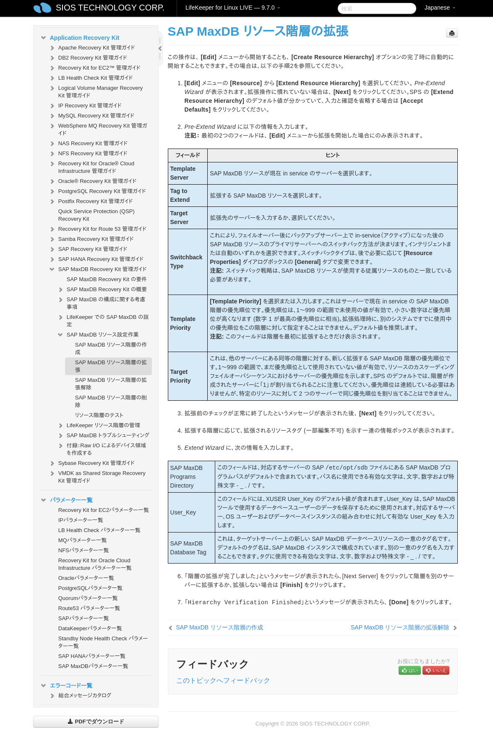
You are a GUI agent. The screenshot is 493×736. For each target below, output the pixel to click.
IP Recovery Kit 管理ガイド (85, 106)
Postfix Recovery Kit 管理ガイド (90, 201)
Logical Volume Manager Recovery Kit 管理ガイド (95, 91)
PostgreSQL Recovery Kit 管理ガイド (97, 191)
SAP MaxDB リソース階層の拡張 (111, 366)
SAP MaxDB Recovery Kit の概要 (102, 289)
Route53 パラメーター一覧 (89, 608)
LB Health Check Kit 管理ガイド (90, 78)
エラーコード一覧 (66, 686)
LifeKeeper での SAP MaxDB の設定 (103, 320)
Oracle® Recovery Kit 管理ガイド (92, 181)
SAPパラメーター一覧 (83, 618)
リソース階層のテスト (99, 415)
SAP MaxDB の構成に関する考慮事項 (101, 302)
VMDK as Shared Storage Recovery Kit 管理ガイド (97, 476)
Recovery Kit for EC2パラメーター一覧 (103, 510)
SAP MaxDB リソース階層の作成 (111, 348)
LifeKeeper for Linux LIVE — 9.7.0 (232, 7)
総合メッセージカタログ (79, 696)
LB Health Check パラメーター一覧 (99, 530)
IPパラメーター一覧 (80, 520)
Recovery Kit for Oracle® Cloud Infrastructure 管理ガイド (91, 166)
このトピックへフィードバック (223, 680)
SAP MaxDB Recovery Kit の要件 (107, 279)
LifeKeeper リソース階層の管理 (98, 425)
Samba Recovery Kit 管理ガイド (91, 239)
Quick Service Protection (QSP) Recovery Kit (96, 215)
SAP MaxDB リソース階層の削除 (111, 401)
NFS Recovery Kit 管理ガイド (88, 154)
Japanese (440, 7)
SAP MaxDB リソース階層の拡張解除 (111, 384)
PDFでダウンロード (96, 721)
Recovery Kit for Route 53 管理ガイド (97, 229)
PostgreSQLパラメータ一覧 (90, 588)
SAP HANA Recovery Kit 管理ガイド (95, 259)
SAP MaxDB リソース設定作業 (98, 335)
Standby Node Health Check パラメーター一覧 (103, 642)
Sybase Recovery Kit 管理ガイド (91, 463)
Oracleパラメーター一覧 (86, 578)
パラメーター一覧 (66, 500)
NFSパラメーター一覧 (83, 550)
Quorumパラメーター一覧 (88, 598)
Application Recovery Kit (80, 38)
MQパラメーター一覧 (82, 540)
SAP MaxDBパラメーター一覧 (93, 666)
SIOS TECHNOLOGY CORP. (110, 7)
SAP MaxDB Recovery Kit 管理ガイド (97, 269)
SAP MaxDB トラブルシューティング (103, 436)
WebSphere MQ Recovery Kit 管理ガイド (97, 128)
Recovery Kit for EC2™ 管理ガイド (94, 68)
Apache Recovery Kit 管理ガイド (91, 48)
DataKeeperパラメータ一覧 (90, 628)
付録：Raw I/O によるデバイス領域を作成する (101, 448)
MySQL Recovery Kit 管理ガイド (91, 116)
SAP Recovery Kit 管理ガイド (87, 249)
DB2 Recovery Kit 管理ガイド (87, 58)
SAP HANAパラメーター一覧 (91, 656)
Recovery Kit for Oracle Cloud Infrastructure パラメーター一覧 (95, 564)
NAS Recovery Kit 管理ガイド (88, 143)
